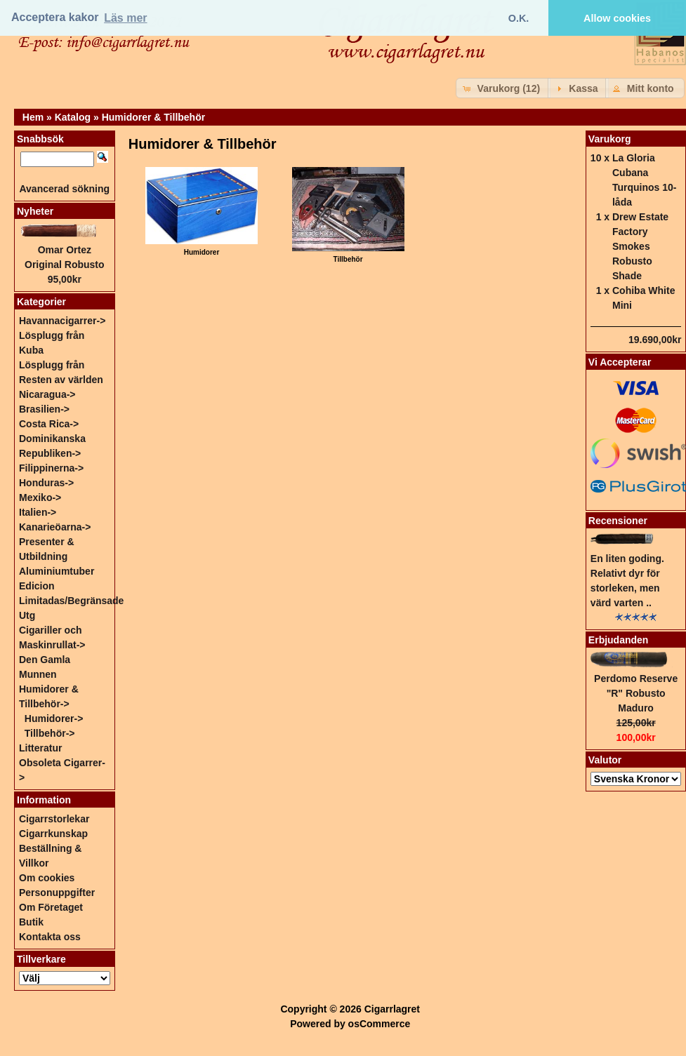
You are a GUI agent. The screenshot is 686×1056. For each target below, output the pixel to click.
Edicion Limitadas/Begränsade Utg (71, 600)
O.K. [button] (518, 18)
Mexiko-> (40, 497)
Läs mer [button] (125, 18)
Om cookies (46, 877)
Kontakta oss (50, 936)
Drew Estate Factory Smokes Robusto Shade (640, 246)
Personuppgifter (57, 892)
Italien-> (37, 512)
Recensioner (617, 520)
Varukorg (609, 139)
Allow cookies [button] (617, 18)
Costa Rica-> (49, 423)
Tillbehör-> (50, 733)
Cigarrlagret (392, 1009)
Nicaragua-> (47, 394)
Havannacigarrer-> (62, 320)
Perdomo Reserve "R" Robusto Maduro (636, 693)
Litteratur (40, 748)
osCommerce (379, 1023)
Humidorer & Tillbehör (154, 117)
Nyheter (35, 211)
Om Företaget (51, 907)
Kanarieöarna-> (55, 527)
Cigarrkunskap (53, 833)
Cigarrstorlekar (54, 818)
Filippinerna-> (51, 468)
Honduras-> (46, 482)
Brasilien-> (44, 409)
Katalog (73, 117)
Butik (31, 922)
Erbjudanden (618, 640)
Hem (33, 117)
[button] (503, 88)
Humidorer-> (54, 718)
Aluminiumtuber (56, 571)
